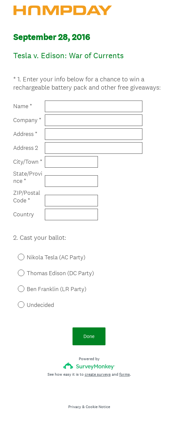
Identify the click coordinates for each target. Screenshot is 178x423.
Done (89, 336)
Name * (22, 106)
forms (124, 374)
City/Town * (27, 161)
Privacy (74, 406)
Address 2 (25, 147)
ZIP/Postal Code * (26, 196)
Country (23, 214)
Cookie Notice (98, 406)
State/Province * (27, 177)
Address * (25, 134)
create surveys (98, 374)
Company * (27, 120)
